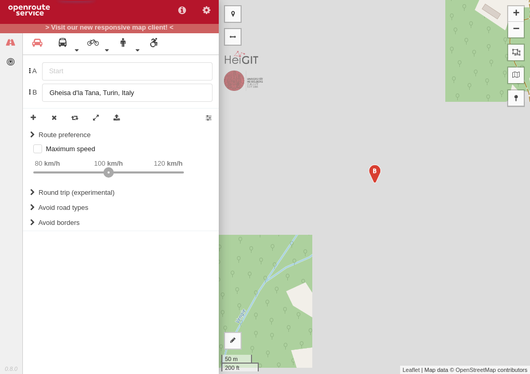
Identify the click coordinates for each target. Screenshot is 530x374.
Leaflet (411, 370)
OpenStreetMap (476, 370)
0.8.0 (11, 369)
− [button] (516, 29)
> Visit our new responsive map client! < (109, 27)
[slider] (108, 172)
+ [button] (516, 14)
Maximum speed (70, 149)
